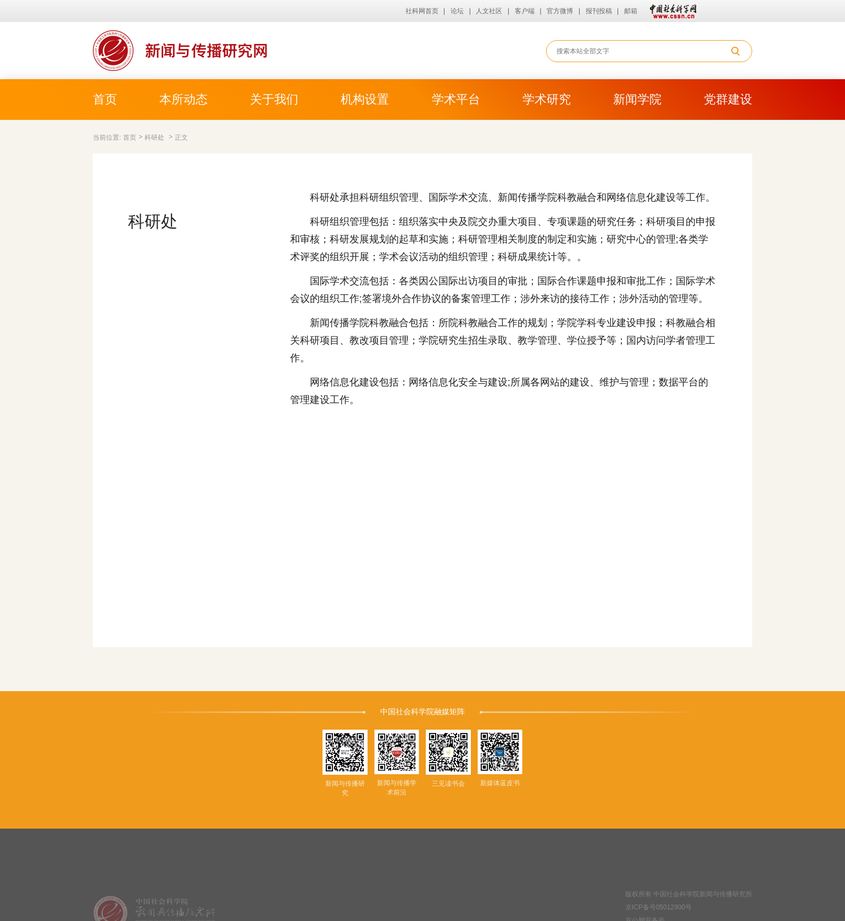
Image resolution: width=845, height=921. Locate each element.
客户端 (525, 11)
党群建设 (728, 99)
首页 (105, 99)
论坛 (457, 11)
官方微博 (560, 11)
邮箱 (630, 11)
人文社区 (489, 11)
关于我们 (274, 99)
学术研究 (546, 99)
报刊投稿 (599, 11)
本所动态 (183, 99)
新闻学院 (637, 99)
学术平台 (456, 99)
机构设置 (365, 99)
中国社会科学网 (670, 11)
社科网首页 (421, 11)
